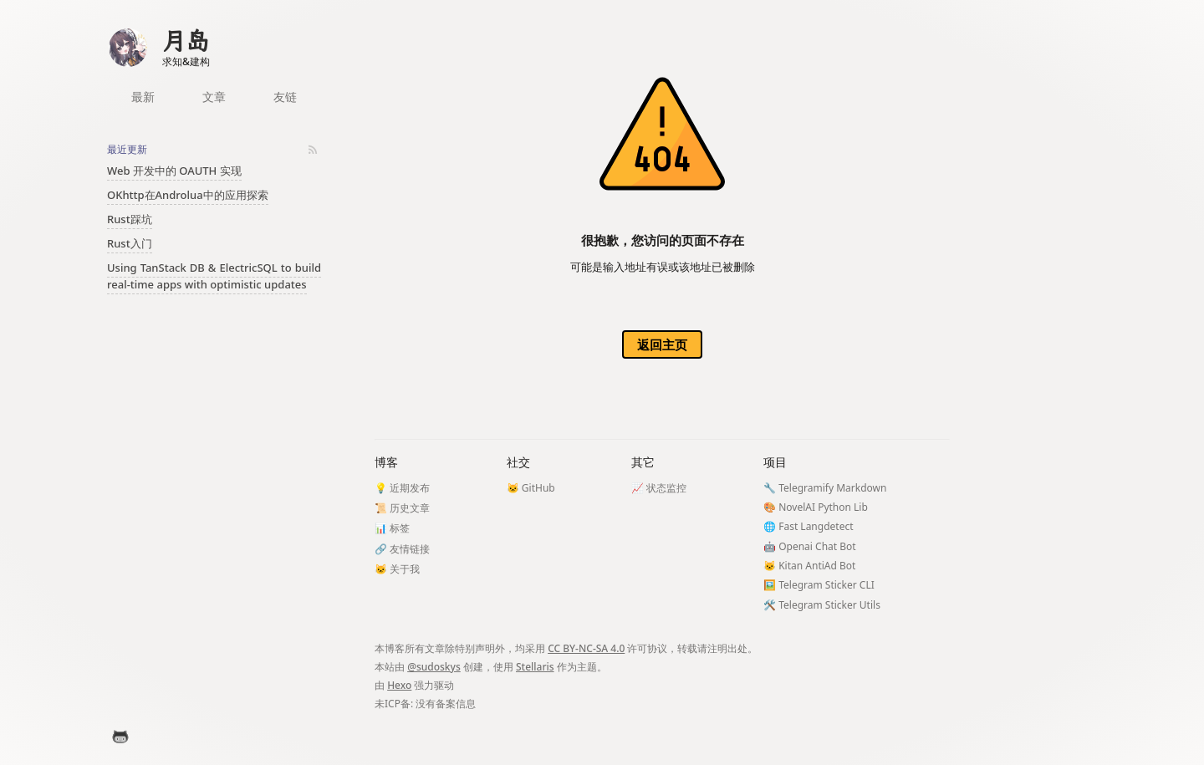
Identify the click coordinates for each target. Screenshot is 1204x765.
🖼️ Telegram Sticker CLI (819, 585)
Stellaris (535, 667)
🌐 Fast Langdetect (808, 526)
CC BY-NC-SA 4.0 (586, 648)
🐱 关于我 (397, 569)
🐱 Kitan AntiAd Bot (809, 565)
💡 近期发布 (402, 488)
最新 (143, 97)
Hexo (399, 685)
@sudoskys (434, 667)
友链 (285, 97)
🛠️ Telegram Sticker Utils (821, 605)
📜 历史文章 (402, 508)
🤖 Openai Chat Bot (809, 546)
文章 (214, 97)
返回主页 (662, 344)
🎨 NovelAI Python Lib (815, 507)
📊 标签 (392, 528)
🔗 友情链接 (402, 549)
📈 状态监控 (658, 488)
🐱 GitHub (531, 488)
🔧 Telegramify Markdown (824, 488)
